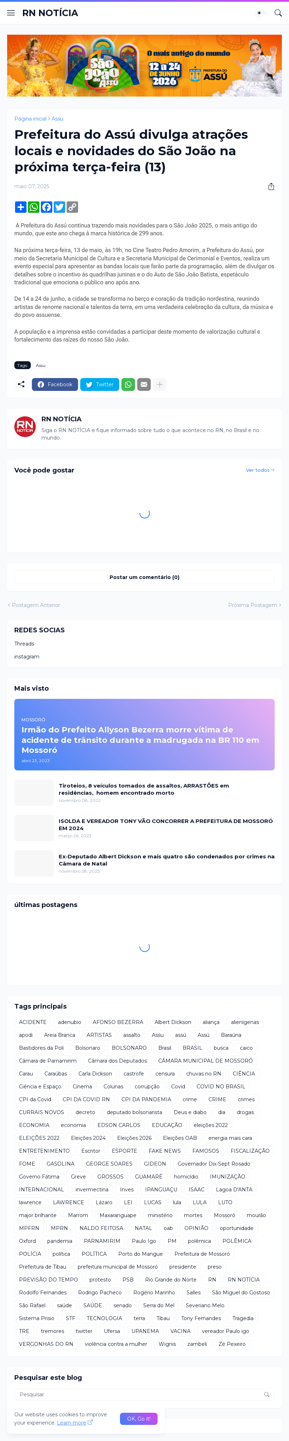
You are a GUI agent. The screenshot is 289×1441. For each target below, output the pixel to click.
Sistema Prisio (36, 1318)
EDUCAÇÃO (167, 1125)
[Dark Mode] (261, 13)
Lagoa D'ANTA (234, 1189)
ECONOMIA (34, 1125)
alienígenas (245, 1022)
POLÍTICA (94, 1254)
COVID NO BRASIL (221, 1086)
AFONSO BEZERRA (118, 1022)
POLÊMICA (236, 1241)
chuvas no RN (203, 1073)
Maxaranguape (118, 1215)
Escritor (90, 1151)
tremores (52, 1331)
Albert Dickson (173, 1022)
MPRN (59, 1228)
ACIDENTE (33, 1022)
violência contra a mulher (116, 1344)
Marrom (78, 1215)
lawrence (30, 1202)
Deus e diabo (190, 1112)
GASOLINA (60, 1164)
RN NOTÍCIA (50, 13)
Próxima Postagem (252, 605)
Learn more (71, 1423)
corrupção (147, 1086)
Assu (57, 118)
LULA (200, 1202)
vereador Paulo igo (225, 1331)
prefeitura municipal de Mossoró (118, 1267)
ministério (160, 1215)
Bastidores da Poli (41, 1048)
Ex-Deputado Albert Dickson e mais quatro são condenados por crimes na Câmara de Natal (167, 860)
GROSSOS (110, 1176)
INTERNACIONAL (41, 1189)
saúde (64, 1305)
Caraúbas (55, 1073)
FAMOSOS (205, 1151)
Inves (127, 1189)
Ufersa (112, 1331)
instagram (26, 656)
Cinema (82, 1086)
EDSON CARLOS (118, 1125)
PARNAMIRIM (102, 1241)
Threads (24, 644)
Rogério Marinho (154, 1292)
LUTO (225, 1202)
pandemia (59, 1241)
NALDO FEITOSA (101, 1228)
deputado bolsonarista (134, 1112)
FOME (27, 1164)
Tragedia (243, 1318)
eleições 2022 (211, 1125)
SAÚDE (92, 1305)
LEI (128, 1202)
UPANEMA (145, 1331)
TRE (24, 1331)
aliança (211, 1022)
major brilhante (38, 1215)
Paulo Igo (144, 1241)
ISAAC (196, 1189)
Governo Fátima (39, 1176)
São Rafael (32, 1305)
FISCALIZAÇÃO (250, 1151)
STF (70, 1318)
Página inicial (30, 118)
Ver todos (258, 470)
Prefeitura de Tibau (42, 1267)
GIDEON (155, 1164)
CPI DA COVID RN (86, 1099)
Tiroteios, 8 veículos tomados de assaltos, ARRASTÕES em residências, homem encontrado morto (144, 789)
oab (168, 1228)
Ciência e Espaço (40, 1086)
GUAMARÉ (149, 1176)
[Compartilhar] (268, 186)
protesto (100, 1279)
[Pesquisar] (278, 13)
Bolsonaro (87, 1048)
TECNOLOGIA (104, 1318)
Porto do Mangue (140, 1254)
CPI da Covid (35, 1099)
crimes (246, 1099)
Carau (26, 1073)
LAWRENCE (68, 1202)
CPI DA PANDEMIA (146, 1099)
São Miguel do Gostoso (241, 1292)
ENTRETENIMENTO (44, 1151)
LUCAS (153, 1202)
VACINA (180, 1331)
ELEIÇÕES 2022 (39, 1138)
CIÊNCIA (244, 1073)
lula (177, 1202)
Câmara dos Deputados (117, 1061)
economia (73, 1125)
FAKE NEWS (165, 1151)
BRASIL (192, 1048)
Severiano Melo (205, 1305)
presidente (182, 1267)
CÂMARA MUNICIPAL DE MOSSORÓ (205, 1061)
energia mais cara (230, 1138)
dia (221, 1112)
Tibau (163, 1318)
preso (215, 1267)
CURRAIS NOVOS (41, 1112)
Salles (194, 1292)
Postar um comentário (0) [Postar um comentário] (144, 577)
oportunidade (237, 1228)
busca (221, 1048)
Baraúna (231, 1035)
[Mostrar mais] (160, 384)
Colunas (113, 1086)
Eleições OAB (180, 1138)
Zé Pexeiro (232, 1344)
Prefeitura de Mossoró (202, 1254)
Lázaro (104, 1202)
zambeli (197, 1344)
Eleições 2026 (134, 1138)
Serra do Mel (158, 1305)
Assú (203, 1035)
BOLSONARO (129, 1048)
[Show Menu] (11, 13)
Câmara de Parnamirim (48, 1061)
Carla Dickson (95, 1073)
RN (212, 1279)
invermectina (92, 1189)
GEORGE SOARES (109, 1164)
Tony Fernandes (201, 1318)
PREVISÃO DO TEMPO (48, 1279)
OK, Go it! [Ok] (138, 1419)
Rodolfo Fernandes (43, 1292)
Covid (178, 1086)
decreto (85, 1112)
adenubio (69, 1022)
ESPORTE (124, 1151)
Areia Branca (59, 1035)
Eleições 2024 (88, 1138)
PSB (128, 1279)
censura (165, 1073)
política (61, 1254)
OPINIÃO (196, 1228)
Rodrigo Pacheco (100, 1292)
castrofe (134, 1073)
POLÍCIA (30, 1254)
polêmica (199, 1241)
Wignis (167, 1344)
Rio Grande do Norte (171, 1279)
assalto (131, 1035)
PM (172, 1241)
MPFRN (29, 1228)
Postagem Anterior (36, 605)
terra (139, 1318)
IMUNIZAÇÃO (227, 1176)
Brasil (164, 1048)
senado (123, 1305)
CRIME (217, 1099)
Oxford (27, 1241)
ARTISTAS (99, 1035)
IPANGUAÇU (161, 1189)
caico (246, 1048)
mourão (256, 1215)
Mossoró (224, 1215)
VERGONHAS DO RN (46, 1344)
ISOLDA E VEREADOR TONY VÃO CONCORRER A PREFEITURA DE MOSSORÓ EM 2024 (166, 825)
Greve (78, 1176)
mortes (193, 1215)
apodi (26, 1035)
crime (190, 1099)
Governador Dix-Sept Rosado (214, 1164)
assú (180, 1035)
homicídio (186, 1176)
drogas (245, 1112)
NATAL (143, 1228)
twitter (84, 1331)
